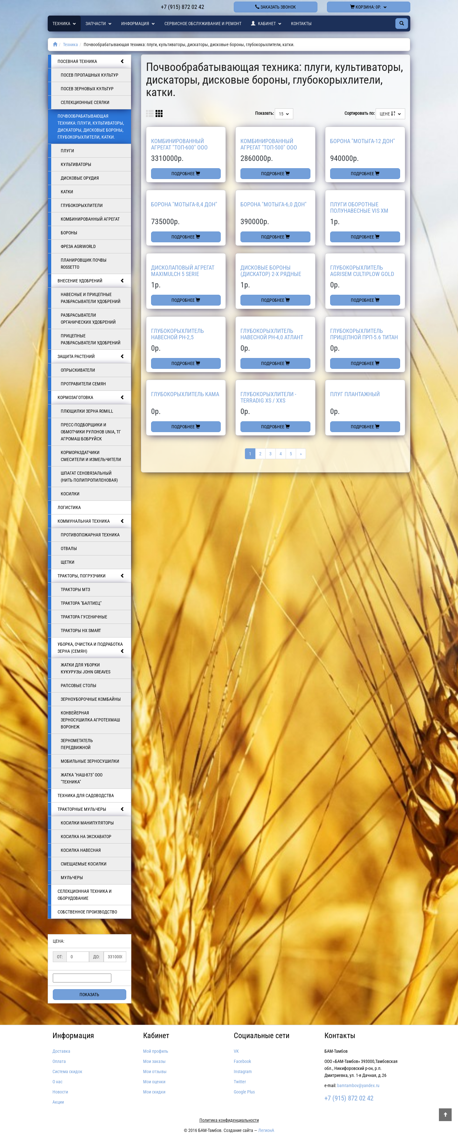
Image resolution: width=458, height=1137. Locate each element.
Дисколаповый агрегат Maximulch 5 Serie (182, 270)
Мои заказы (154, 1061)
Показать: (264, 113)
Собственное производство (87, 911)
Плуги (67, 150)
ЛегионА (266, 1130)
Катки (67, 191)
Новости (60, 1091)
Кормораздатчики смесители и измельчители (91, 456)
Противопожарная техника (90, 534)
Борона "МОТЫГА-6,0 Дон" (273, 204)
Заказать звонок (275, 7)
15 (284, 113)
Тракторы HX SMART (81, 630)
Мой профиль (155, 1051)
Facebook (242, 1061)
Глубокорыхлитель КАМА (185, 394)
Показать (89, 994)
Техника (64, 23)
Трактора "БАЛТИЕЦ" (81, 603)
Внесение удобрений (91, 281)
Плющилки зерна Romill (87, 411)
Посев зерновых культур (87, 88)
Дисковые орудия (80, 178)
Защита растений (91, 356)
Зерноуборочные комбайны (91, 699)
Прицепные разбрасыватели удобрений (91, 339)
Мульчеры (72, 877)
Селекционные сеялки (85, 102)
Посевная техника (91, 61)
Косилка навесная (81, 850)
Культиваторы (76, 164)
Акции (58, 1102)
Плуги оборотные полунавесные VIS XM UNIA (359, 210)
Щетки (67, 562)
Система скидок (67, 1071)
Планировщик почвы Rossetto (84, 264)
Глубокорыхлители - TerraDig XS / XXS (268, 397)
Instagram (243, 1071)
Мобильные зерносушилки (90, 761)
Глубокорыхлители (82, 205)
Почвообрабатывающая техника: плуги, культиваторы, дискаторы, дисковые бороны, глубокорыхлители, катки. (91, 127)
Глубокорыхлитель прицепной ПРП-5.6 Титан (364, 334)
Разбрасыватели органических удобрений (88, 319)
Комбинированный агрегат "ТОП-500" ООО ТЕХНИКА (268, 147)
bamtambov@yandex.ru (358, 1085)
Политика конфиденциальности (229, 1120)
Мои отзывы (155, 1071)
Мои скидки (154, 1091)
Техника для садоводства (86, 795)
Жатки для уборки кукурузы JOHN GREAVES (85, 668)
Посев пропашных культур (89, 75)
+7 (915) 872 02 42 (182, 6)
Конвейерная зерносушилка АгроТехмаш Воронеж (90, 719)
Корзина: (368, 7)
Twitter (240, 1081)
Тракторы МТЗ (75, 589)
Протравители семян (83, 383)
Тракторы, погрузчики (91, 576)
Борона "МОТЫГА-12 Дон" (362, 141)
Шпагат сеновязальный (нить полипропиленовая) (89, 477)
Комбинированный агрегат (90, 219)
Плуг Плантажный (355, 394)
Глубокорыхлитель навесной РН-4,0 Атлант (271, 334)
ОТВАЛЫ (69, 548)
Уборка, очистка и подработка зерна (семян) (91, 648)
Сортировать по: (359, 113)
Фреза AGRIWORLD (78, 246)
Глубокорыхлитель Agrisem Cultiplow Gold (362, 270)
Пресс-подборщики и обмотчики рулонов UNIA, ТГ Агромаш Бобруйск (91, 431)
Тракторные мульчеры (91, 809)
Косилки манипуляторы (87, 822)
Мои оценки (154, 1081)
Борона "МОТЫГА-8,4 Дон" (184, 204)
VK (236, 1051)
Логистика (69, 507)
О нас (57, 1081)
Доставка (61, 1051)
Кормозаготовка (91, 397)
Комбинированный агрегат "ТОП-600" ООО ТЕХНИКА (179, 147)
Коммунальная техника (91, 521)
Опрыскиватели (78, 370)
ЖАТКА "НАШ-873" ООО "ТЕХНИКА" (81, 778)
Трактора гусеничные (84, 616)
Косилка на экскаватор (86, 836)
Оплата (59, 1061)
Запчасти (99, 23)
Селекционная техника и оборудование (85, 895)
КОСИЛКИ (70, 493)
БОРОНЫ (69, 232)
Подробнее (185, 173)
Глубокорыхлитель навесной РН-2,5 (177, 334)
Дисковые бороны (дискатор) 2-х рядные (270, 270)
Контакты (301, 23)
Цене (390, 113)
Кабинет (266, 23)
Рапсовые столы (78, 685)
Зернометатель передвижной (77, 744)
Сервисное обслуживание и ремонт (202, 23)
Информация (138, 23)
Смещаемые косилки (84, 863)
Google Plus (244, 1091)
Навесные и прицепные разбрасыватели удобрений (91, 298)
